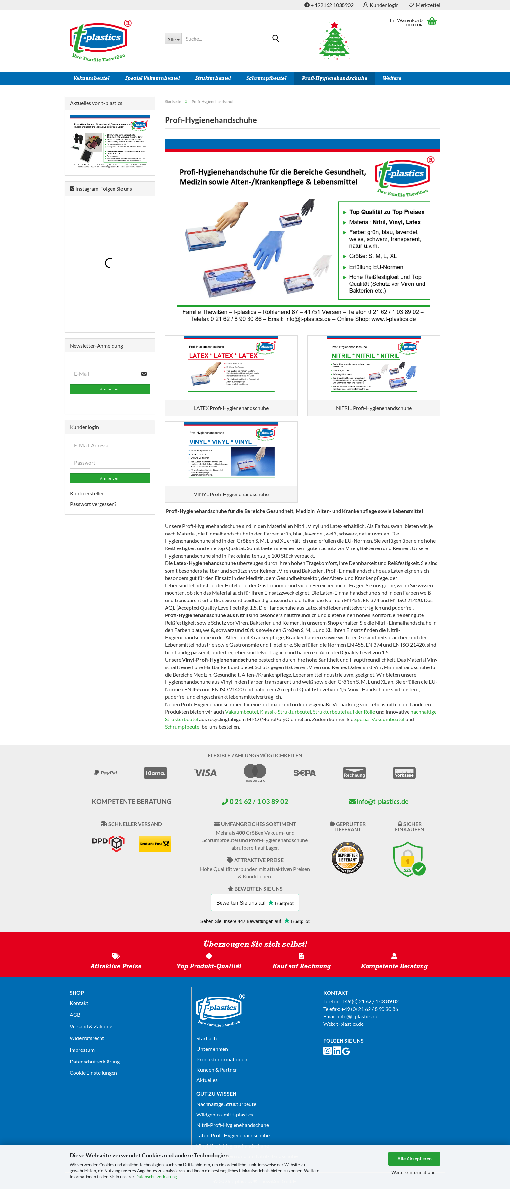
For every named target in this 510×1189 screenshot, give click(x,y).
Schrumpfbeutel (266, 78)
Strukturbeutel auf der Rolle (344, 711)
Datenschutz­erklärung (95, 1061)
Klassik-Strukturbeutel (285, 711)
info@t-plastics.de (379, 801)
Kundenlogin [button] (381, 5)
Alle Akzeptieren (414, 1158)
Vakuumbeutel (91, 78)
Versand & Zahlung (91, 1026)
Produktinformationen (221, 1059)
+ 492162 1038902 (329, 5)
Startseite (207, 1038)
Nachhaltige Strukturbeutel (227, 1104)
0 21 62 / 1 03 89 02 (255, 801)
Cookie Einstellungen (93, 1072)
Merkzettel (424, 5)
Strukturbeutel (213, 78)
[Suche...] (173, 38)
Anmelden (110, 389)
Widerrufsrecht (87, 1038)
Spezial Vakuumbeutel (152, 78)
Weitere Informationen (414, 1172)
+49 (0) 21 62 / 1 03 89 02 (370, 1001)
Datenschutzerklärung (156, 1176)
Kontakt (79, 1003)
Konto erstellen (87, 493)
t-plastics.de (350, 1024)
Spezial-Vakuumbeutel (379, 719)
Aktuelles (207, 1080)
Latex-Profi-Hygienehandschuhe (233, 1135)
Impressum (82, 1050)
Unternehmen (212, 1049)
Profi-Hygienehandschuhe (334, 78)
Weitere (392, 78)
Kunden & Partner (216, 1069)
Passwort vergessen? (93, 504)
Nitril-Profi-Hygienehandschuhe (232, 1125)
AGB (75, 1014)
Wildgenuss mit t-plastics (224, 1114)
